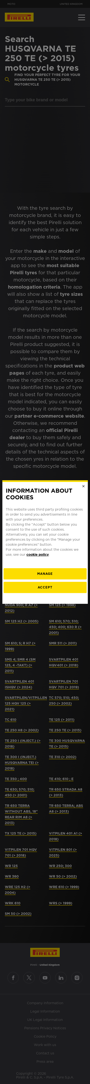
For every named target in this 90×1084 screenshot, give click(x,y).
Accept (45, 587)
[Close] (83, 486)
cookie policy (37, 554)
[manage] (44, 573)
